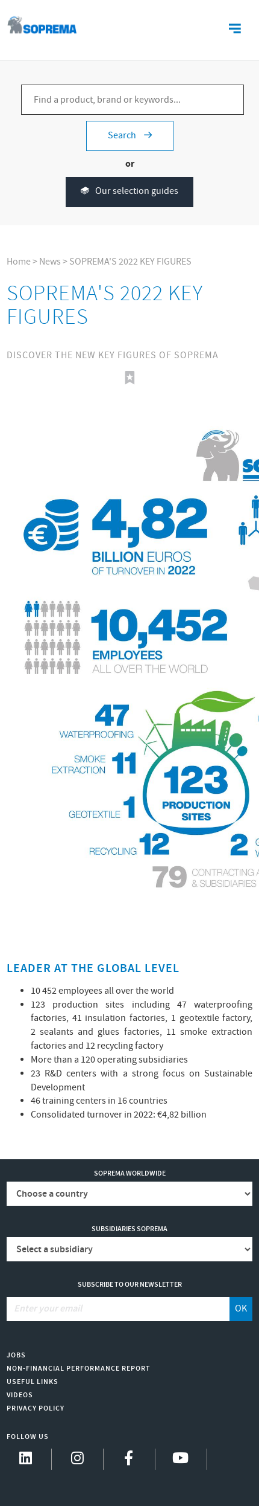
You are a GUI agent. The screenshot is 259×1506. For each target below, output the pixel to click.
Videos (20, 1395)
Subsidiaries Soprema (129, 1229)
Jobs (16, 1355)
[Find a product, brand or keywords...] (132, 100)
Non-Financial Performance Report (79, 1368)
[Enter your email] (119, 1309)
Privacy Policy (35, 1408)
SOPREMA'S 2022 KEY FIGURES (130, 262)
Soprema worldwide (130, 1173)
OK (241, 1308)
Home (19, 262)
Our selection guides (129, 192)
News (50, 262)
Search (130, 135)
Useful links (32, 1382)
